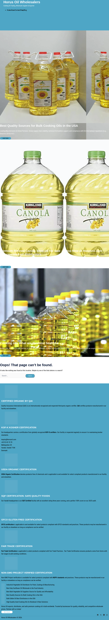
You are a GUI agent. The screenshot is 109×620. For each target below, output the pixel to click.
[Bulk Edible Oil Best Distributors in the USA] (3, 599)
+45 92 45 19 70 (6, 442)
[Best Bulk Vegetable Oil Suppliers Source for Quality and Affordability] (3, 592)
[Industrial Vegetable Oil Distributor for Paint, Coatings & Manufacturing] (3, 585)
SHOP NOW (5, 138)
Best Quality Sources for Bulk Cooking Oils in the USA (24, 595)
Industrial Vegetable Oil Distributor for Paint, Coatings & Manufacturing (30, 585)
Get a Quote (7, 612)
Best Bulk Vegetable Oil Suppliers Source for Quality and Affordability (29, 592)
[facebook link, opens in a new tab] (97, 615)
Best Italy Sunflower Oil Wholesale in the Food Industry (24, 588)
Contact (17, 10)
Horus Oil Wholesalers (21, 2)
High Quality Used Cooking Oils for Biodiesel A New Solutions (27, 602)
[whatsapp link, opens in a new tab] (107, 615)
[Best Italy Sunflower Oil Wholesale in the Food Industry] (3, 588)
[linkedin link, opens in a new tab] (104, 615)
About (13, 10)
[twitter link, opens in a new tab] (101, 615)
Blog (25, 10)
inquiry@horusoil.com (8, 439)
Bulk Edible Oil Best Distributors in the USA (20, 598)
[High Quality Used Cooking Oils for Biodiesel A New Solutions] (3, 602)
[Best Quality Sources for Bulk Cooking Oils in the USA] (3, 595)
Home (9, 10)
